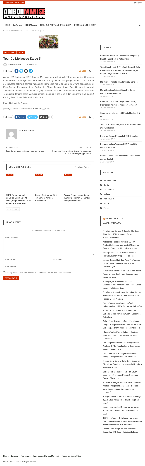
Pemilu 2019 (109, 199)
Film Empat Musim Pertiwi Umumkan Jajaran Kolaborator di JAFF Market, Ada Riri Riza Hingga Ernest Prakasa (122, 295)
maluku (21, 53)
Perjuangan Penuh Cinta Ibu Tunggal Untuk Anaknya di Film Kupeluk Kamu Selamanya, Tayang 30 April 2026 (121, 346)
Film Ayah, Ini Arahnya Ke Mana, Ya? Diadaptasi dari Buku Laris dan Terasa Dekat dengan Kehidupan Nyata (122, 285)
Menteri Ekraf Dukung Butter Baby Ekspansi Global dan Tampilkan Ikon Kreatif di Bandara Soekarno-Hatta (122, 364)
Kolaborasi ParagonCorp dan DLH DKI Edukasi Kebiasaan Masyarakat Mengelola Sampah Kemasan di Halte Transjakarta (121, 245)
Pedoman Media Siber (85, 25)
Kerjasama (31, 25)
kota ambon (109, 189)
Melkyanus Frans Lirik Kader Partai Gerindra (119, 82)
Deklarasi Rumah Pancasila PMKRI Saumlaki (119, 136)
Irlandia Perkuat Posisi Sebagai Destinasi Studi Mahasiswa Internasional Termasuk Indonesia (121, 335)
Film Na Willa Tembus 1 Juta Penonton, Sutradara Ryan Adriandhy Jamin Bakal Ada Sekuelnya (122, 313)
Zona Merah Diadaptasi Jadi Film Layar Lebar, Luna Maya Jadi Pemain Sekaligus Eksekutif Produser (120, 375)
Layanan (17, 25)
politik (106, 203)
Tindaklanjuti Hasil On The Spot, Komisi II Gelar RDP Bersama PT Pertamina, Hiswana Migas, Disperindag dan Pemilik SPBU (120, 70)
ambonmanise (10, 53)
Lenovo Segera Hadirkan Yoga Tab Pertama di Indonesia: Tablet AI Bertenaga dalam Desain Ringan (121, 263)
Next (16, 209)
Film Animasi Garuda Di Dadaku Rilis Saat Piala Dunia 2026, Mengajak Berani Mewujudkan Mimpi (121, 234)
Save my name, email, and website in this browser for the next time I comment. (38, 272)
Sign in (138, 2)
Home (7, 25)
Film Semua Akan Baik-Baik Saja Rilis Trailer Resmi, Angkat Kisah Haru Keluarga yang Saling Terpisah (122, 274)
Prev (9, 209)
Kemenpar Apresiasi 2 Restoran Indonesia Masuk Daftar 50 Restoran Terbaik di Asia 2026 (121, 410)
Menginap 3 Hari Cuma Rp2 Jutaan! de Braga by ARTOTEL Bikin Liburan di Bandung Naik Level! (122, 399)
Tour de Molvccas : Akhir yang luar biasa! (25, 151)
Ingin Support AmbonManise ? (55, 25)
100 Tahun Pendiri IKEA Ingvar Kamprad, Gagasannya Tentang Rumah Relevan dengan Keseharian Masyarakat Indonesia (122, 421)
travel (106, 208)
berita (106, 185)
